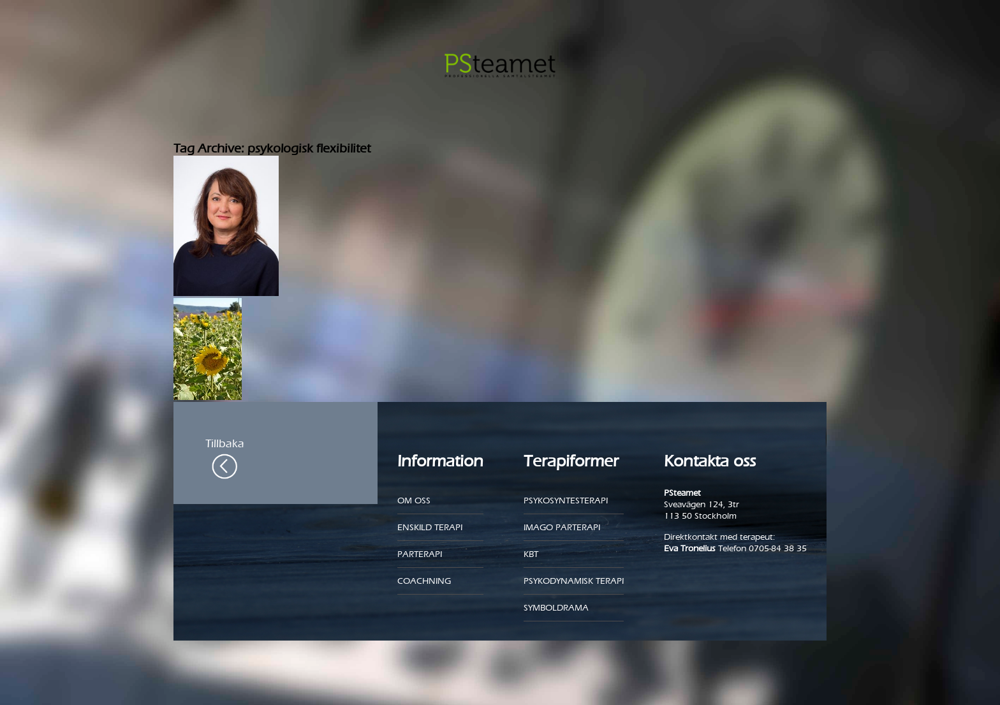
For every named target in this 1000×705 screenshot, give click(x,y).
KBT (531, 554)
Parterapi (419, 554)
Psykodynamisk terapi (574, 580)
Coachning (424, 580)
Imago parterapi (562, 527)
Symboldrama (556, 607)
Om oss (413, 500)
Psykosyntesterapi (566, 500)
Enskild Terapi (429, 527)
